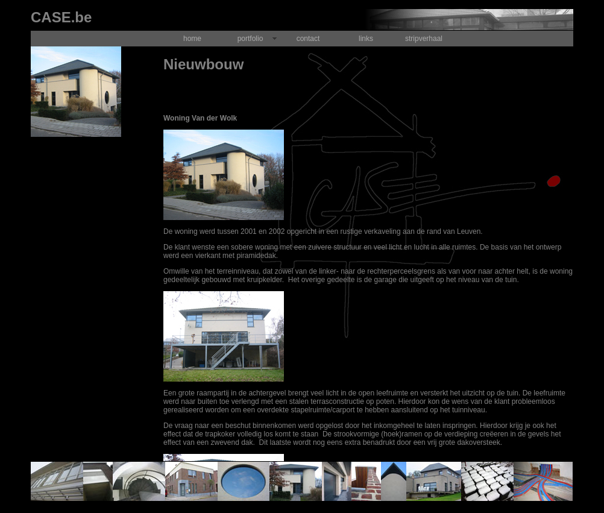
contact (308, 38)
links (366, 38)
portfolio (250, 38)
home (192, 38)
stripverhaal (423, 38)
